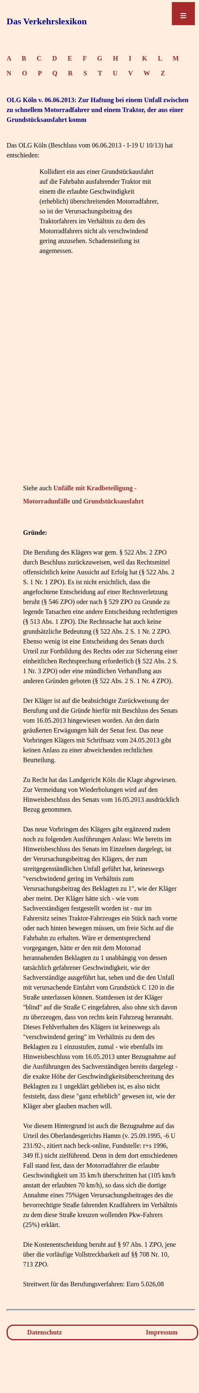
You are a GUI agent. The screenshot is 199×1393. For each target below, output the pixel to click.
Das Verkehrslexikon (47, 21)
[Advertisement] (99, 382)
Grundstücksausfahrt (113, 501)
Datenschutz (44, 1332)
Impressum (162, 1332)
